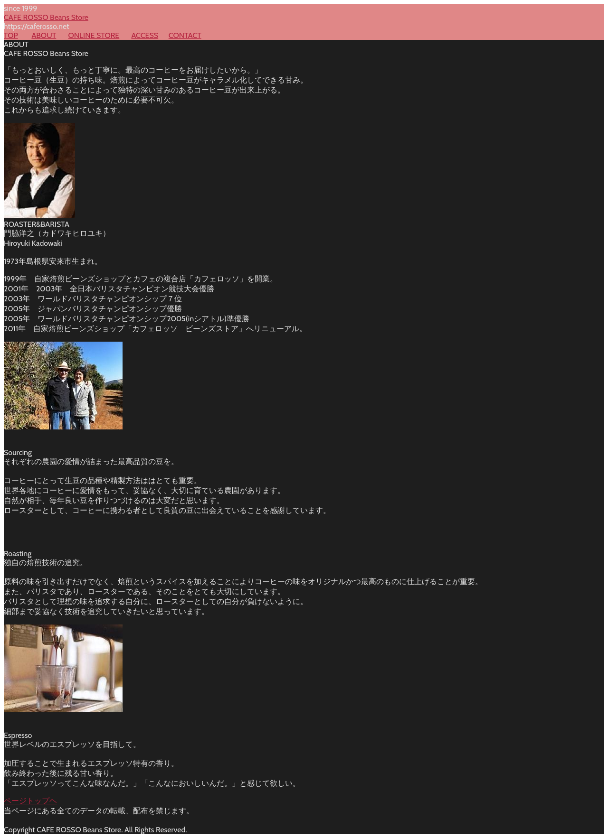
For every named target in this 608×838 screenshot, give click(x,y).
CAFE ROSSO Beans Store (46, 17)
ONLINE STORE (93, 35)
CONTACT (185, 35)
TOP (11, 35)
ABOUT (43, 35)
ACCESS (144, 35)
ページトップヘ (30, 800)
